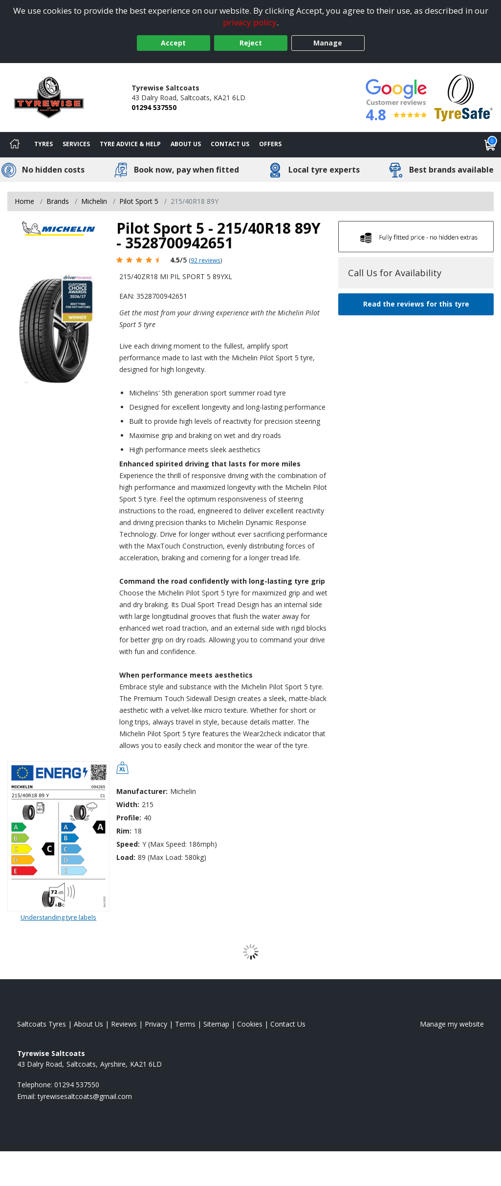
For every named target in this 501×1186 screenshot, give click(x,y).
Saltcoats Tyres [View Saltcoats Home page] (41, 1024)
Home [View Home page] (24, 201)
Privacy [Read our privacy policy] (156, 1024)
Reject (251, 42)
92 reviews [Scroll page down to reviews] (205, 260)
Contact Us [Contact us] (230, 144)
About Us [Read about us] (88, 1024)
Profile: (128, 817)
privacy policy (250, 22)
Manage (327, 42)
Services (76, 144)
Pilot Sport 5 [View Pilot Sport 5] (138, 201)
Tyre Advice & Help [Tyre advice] (130, 144)
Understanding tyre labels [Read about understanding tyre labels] (58, 917)
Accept (173, 42)
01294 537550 (153, 107)
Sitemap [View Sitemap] (216, 1024)
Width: (127, 804)
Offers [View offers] (270, 144)
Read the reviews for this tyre (416, 303)
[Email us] (85, 1096)
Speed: (128, 844)
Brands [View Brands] (57, 201)
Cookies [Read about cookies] (249, 1024)
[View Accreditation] (464, 96)
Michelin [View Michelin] (94, 201)
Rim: (123, 830)
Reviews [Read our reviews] (124, 1024)
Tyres (43, 144)
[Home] (14, 144)
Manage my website (452, 1024)
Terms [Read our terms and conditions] (185, 1024)
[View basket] (490, 144)
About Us (186, 144)
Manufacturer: (142, 791)
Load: (125, 857)
